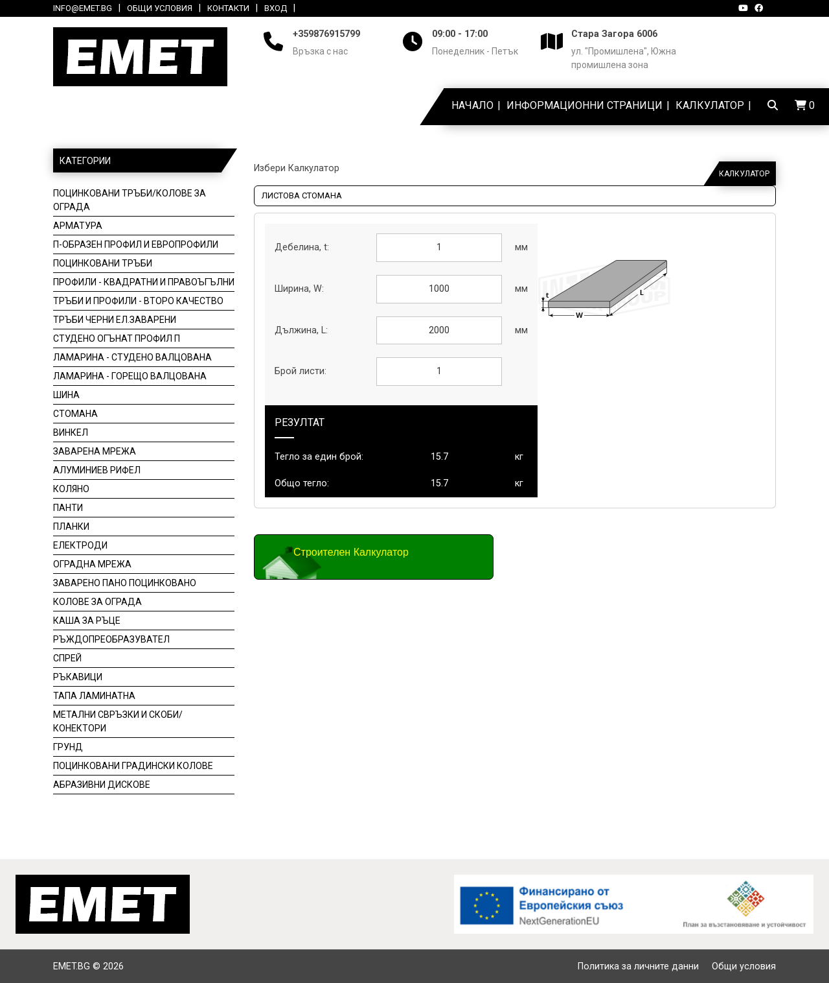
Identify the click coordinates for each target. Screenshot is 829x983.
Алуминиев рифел (97, 470)
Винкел (70, 432)
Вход (275, 8)
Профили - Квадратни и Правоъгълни (143, 282)
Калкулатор (710, 105)
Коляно (71, 489)
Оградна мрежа (92, 564)
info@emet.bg (82, 8)
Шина (66, 395)
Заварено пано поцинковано (124, 583)
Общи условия (159, 8)
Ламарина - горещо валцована (130, 376)
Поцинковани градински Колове (133, 766)
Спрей (67, 658)
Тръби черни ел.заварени (114, 319)
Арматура (77, 225)
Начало (472, 105)
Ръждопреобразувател (111, 639)
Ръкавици (77, 677)
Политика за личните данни (638, 966)
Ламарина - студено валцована (132, 357)
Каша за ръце (86, 620)
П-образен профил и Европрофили (135, 244)
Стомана (75, 414)
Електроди (80, 545)
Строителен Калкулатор (351, 552)
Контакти (228, 8)
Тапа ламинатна (94, 696)
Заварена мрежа (94, 451)
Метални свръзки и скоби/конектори (118, 721)
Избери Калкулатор (296, 168)
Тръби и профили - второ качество (138, 301)
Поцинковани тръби (102, 263)
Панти (68, 508)
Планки (71, 526)
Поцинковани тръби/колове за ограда (129, 200)
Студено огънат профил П (116, 338)
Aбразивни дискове (101, 784)
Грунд (68, 747)
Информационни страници (584, 105)
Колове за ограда (97, 602)
